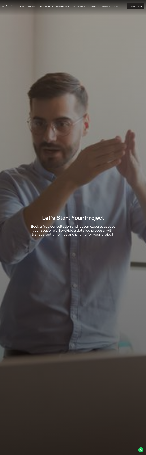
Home (22, 6)
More (117, 6)
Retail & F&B (79, 6)
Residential (46, 6)
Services (93, 6)
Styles (106, 6)
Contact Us (134, 6)
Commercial (62, 6)
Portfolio (32, 6)
